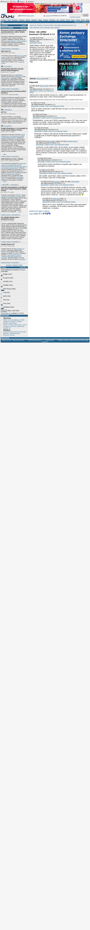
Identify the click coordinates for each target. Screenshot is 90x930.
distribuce (36, 27)
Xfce (3, 303)
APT (12, 116)
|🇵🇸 (2, 66)
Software (21, 20)
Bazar (73, 20)
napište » (24, 25)
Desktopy (52, 20)
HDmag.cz (21, 1)
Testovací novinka (9, 335)
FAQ (9, 20)
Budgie (4, 274)
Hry (58, 20)
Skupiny (45, 20)
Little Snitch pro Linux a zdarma (12, 159)
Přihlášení (77, 22)
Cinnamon (5, 278)
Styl (2, 22)
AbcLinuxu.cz (5, 1)
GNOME (4, 285)
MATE (4, 296)
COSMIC (5, 281)
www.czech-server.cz (19, 340)
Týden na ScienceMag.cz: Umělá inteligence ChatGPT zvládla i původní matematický (13, 321)
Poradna (3, 20)
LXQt (3, 292)
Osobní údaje (84, 340)
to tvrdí (20, 229)
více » (5, 154)
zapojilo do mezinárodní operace (11, 196)
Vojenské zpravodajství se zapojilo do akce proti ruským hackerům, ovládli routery (14, 188)
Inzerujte (48, 15)
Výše (46, 106)
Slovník (62, 20)
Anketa (3, 267)
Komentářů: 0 (8, 66)
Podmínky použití (74, 340)
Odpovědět (33, 43)
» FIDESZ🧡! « (5, 184)
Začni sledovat (41, 78)
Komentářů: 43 (16, 214)
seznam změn (17, 120)
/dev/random (75, 181)
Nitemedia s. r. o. (40, 340)
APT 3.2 (3, 112)
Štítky (31, 27)
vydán (3, 57)
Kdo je (68, 20)
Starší (20, 265)
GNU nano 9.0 (5, 51)
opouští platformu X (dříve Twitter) (15, 41)
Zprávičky (4, 25)
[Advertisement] (35, 69)
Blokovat (50, 90)
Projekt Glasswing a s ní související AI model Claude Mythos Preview (14, 129)
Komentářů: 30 (5, 313)
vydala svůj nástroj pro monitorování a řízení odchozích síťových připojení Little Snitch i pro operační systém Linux (14, 166)
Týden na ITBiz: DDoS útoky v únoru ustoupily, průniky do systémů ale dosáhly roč (15, 326)
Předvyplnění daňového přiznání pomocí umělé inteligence (12, 69)
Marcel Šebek (44, 86)
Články (28, 20)
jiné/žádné (5, 307)
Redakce (60, 340)
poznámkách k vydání (14, 255)
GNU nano (21, 55)
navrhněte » (23, 267)
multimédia (46, 27)
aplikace (7, 78)
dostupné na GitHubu (13, 174)
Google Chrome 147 (8, 244)
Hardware (14, 20)
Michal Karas (55, 181)
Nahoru (47, 211)
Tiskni (31, 214)
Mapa (87, 20)
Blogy (40, 20)
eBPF (24, 169)
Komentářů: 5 (15, 48)
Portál (78, 20)
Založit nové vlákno (36, 211)
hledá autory (30, 15)
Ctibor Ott (56, 198)
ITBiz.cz (13, 1)
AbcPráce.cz (30, 1)
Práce (82, 20)
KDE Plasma (6, 289)
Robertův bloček (72, 141)
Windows (57, 27)
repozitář (9, 99)
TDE (3, 300)
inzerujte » (24, 28)
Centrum (9, 265)
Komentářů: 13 (16, 241)
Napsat (15, 265)
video (52, 27)
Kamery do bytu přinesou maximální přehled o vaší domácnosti (14, 332)
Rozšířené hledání (75, 17)
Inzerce (66, 340)
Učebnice (34, 20)
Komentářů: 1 (15, 156)
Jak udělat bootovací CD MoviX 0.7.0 (65, 25)
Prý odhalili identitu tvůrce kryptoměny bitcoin (10, 218)
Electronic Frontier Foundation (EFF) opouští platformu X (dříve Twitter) (13, 31)
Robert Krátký (50, 141)
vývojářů (15, 253)
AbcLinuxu (7, 318)
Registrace (85, 22)
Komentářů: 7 (15, 88)
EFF (10, 38)
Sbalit (40, 90)
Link (44, 90)
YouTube (22, 259)
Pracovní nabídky (7, 28)
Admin (40, 43)
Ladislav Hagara (5, 48)
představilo (18, 76)
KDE (41, 27)
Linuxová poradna (48, 25)
